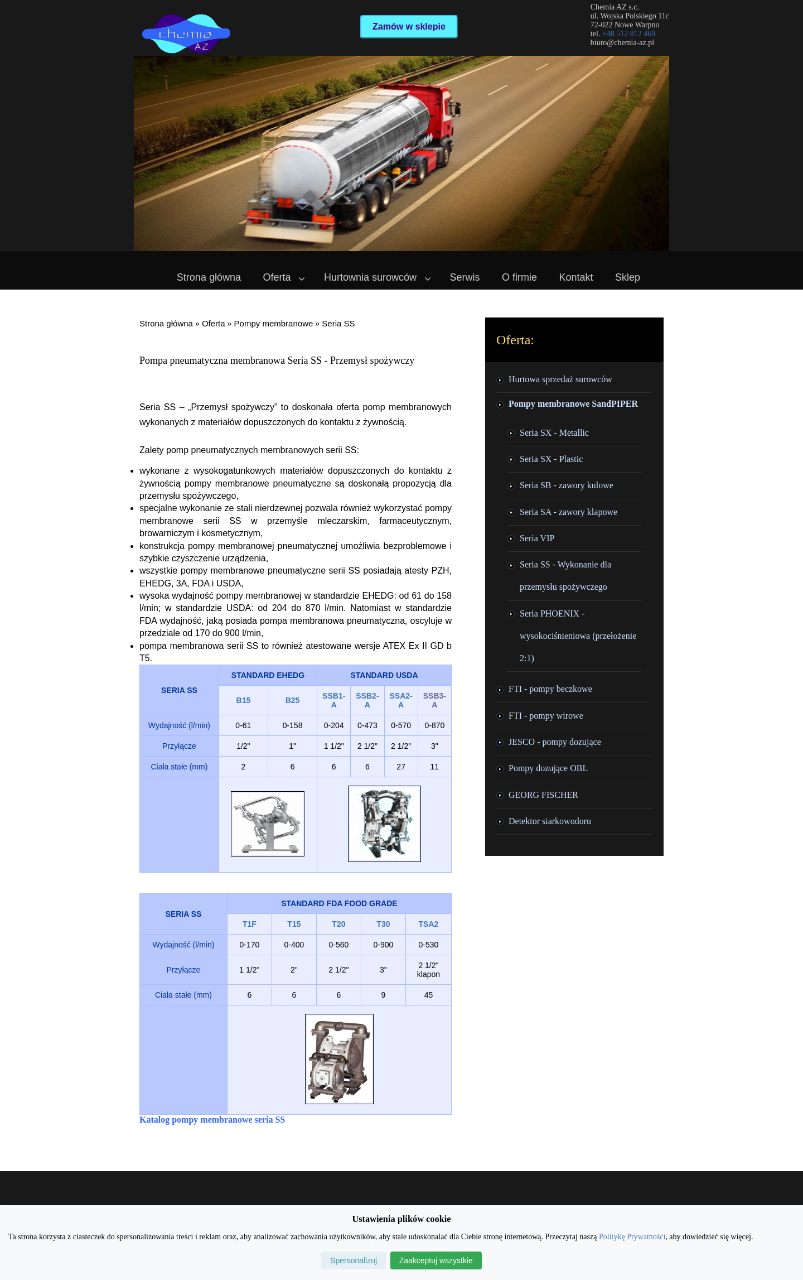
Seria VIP (537, 538)
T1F (250, 924)
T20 (338, 924)
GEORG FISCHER (543, 795)
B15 (243, 700)
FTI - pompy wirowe (546, 715)
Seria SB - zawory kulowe (566, 485)
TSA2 (429, 924)
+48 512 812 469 (628, 34)
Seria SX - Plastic (551, 459)
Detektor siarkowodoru (550, 821)
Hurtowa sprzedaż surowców (560, 379)
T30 (383, 924)
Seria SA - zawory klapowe (568, 512)
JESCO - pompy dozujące (555, 742)
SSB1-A (333, 700)
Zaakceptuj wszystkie (436, 1260)
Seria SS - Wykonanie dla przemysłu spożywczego (565, 575)
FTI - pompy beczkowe (550, 689)
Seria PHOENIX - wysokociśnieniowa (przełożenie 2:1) (578, 636)
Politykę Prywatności (632, 1237)
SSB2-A (367, 700)
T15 (294, 924)
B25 (293, 700)
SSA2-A (401, 700)
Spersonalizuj (353, 1260)
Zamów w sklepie (409, 26)
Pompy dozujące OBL (548, 768)
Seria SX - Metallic (554, 432)
